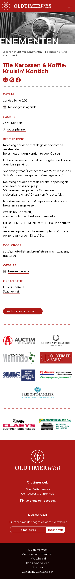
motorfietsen (21, 251)
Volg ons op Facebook (40, 500)
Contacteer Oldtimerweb (37, 493)
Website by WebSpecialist (37, 571)
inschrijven (55, 529)
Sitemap (37, 567)
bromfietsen (39, 251)
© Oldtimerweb (37, 549)
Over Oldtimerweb (38, 489)
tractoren (9, 256)
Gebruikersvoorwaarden (37, 554)
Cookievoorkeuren (37, 563)
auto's (7, 251)
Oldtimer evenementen (29, 51)
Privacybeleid (37, 558)
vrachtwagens (58, 251)
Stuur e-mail (11, 291)
